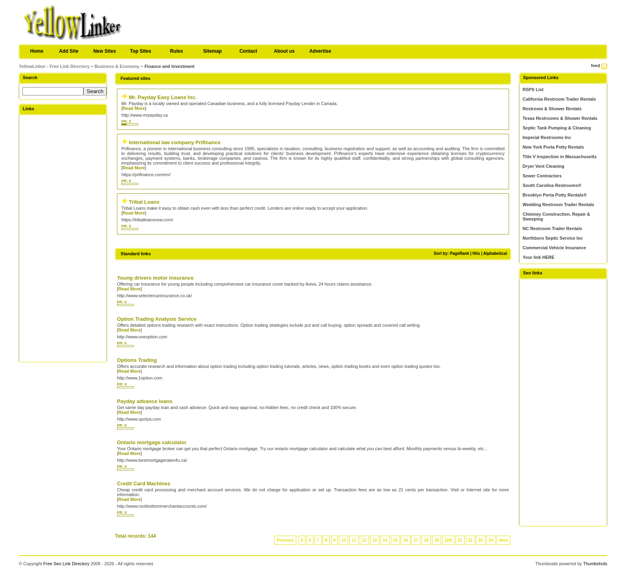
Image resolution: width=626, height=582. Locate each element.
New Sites (104, 51)
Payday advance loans (144, 401)
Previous (285, 540)
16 (405, 540)
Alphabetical (495, 253)
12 (364, 540)
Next (503, 540)
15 (395, 540)
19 (436, 540)
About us (284, 51)
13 (374, 540)
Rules (176, 51)
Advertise (320, 51)
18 (426, 540)
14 (385, 540)
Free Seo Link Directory (66, 563)
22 (470, 540)
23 (480, 540)
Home (36, 51)
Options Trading (137, 360)
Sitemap (212, 51)
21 (460, 540)
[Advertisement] (63, 238)
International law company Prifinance (175, 142)
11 (354, 540)
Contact (249, 51)
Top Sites (140, 51)
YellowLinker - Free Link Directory (54, 66)
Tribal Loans (144, 202)
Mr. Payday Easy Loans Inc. (163, 97)
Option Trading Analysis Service (156, 319)
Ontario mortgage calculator (151, 442)
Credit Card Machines (143, 484)
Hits (476, 253)
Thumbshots (595, 563)
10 (343, 540)
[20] (448, 540)
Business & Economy (117, 66)
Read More (134, 108)
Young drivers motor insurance (155, 278)
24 (491, 540)
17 (416, 540)
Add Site (69, 51)
